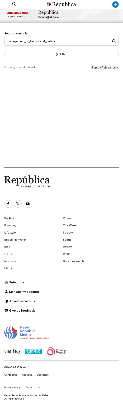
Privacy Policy (12, 387)
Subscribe (43, 374)
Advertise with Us (17, 366)
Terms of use (32, 387)
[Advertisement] (61, 133)
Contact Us (10, 374)
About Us (27, 374)
